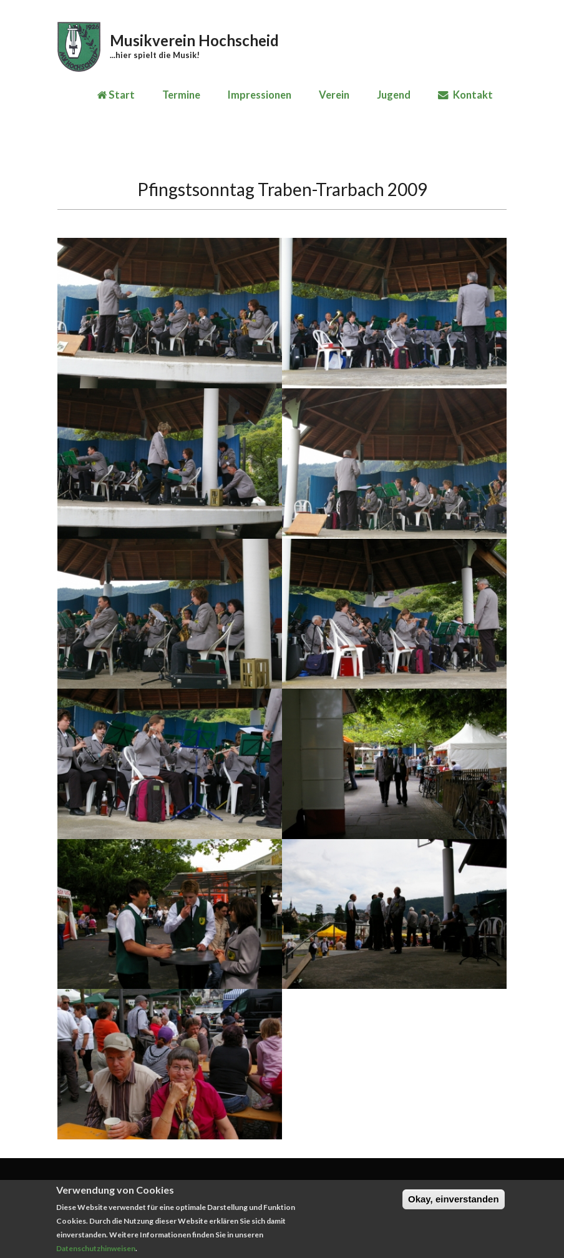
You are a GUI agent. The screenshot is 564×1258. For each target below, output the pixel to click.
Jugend (394, 95)
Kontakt (465, 95)
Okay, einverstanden (453, 1204)
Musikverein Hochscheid (194, 40)
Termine (181, 95)
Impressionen (259, 95)
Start (116, 95)
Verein (334, 95)
